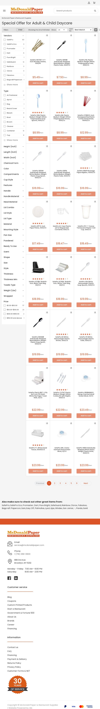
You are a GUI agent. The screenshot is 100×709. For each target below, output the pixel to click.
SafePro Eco (12, 44)
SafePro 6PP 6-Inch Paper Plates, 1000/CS (38, 227)
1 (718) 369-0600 (22, 554)
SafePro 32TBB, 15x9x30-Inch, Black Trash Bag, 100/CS (38, 283)
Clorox (9, 71)
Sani (23, 508)
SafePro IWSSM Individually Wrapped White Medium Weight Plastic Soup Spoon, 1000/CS (38, 174)
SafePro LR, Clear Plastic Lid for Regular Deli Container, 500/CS (62, 227)
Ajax (52, 508)
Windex (58, 508)
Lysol (47, 508)
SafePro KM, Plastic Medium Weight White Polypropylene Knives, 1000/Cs (61, 117)
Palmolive (39, 508)
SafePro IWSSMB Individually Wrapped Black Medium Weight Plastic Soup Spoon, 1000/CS (38, 340)
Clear (20, 30)
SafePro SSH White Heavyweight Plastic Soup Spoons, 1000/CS (86, 283)
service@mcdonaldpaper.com (29, 545)
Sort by (71, 30)
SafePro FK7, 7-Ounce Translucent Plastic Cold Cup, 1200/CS (86, 227)
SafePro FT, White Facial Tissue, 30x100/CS (38, 448)
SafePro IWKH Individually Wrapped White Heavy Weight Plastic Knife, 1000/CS (86, 450)
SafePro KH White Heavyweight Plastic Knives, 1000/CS (62, 338)
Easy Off (30, 508)
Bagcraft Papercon (14, 80)
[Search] (76, 10)
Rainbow (10, 66)
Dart (8, 53)
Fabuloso (10, 75)
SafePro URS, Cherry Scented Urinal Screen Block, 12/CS (62, 449)
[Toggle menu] (4, 10)
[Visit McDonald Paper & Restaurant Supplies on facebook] (9, 578)
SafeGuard (11, 62)
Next (86, 483)
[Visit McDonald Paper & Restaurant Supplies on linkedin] (16, 578)
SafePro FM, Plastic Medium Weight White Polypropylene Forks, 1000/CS (85, 62)
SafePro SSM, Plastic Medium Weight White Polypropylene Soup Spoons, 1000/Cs (38, 117)
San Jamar (68, 508)
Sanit (85, 508)
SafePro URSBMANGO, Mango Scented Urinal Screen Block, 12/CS (86, 394)
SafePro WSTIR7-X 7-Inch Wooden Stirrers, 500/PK (38, 61)
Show (53, 30)
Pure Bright (11, 57)
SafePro (10, 40)
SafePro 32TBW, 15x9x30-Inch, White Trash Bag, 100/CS (62, 283)
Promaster (11, 48)
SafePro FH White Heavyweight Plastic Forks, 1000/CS (86, 338)
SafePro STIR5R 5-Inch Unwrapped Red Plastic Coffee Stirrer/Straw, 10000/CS (86, 117)
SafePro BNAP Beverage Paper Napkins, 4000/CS (86, 171)
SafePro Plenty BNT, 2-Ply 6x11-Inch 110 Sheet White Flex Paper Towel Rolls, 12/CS (38, 395)
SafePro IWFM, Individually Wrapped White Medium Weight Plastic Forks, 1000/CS (61, 173)
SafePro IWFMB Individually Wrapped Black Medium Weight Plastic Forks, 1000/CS (62, 62)
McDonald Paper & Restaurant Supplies (16, 18)
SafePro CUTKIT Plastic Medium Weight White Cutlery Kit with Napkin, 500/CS (62, 395)
